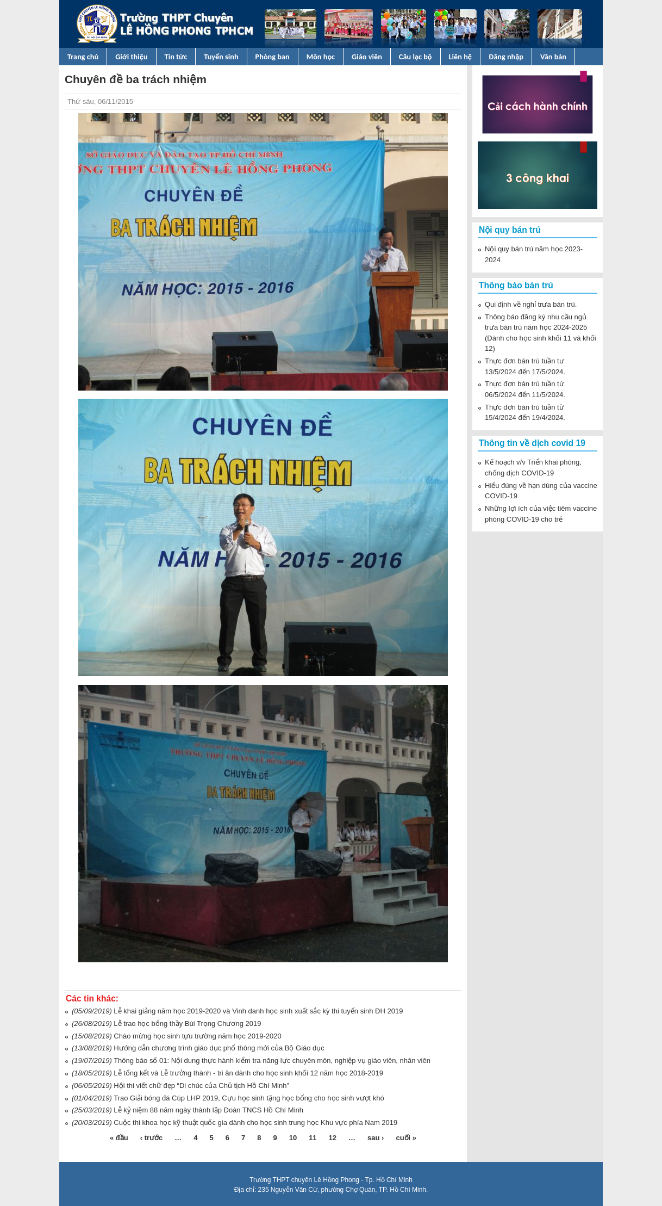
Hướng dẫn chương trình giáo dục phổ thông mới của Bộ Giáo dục (219, 1048)
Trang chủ (82, 56)
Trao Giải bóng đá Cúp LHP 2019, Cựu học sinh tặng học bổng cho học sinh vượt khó (249, 1098)
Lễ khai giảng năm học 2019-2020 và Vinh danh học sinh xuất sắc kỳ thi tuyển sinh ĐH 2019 (258, 1011)
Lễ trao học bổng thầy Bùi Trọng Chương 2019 (187, 1023)
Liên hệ (460, 56)
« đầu (119, 1138)
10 (293, 1138)
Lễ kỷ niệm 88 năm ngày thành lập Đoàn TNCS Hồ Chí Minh (208, 1110)
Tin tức (176, 56)
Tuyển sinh (221, 56)
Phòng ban (272, 56)
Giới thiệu (131, 56)
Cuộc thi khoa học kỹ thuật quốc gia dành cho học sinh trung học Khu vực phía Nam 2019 (255, 1122)
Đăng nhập (506, 56)
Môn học (321, 56)
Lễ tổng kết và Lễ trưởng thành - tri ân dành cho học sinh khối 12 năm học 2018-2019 (248, 1073)
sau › (375, 1138)
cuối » (406, 1138)
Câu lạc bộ (415, 56)
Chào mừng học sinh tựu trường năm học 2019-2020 (197, 1036)
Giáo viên (367, 56)
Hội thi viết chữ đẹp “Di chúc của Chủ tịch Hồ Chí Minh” (201, 1085)
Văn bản (553, 56)
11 (312, 1138)
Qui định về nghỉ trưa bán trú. (531, 304)
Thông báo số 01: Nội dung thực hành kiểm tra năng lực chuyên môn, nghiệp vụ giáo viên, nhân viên (272, 1060)
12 (332, 1138)
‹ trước (151, 1138)
